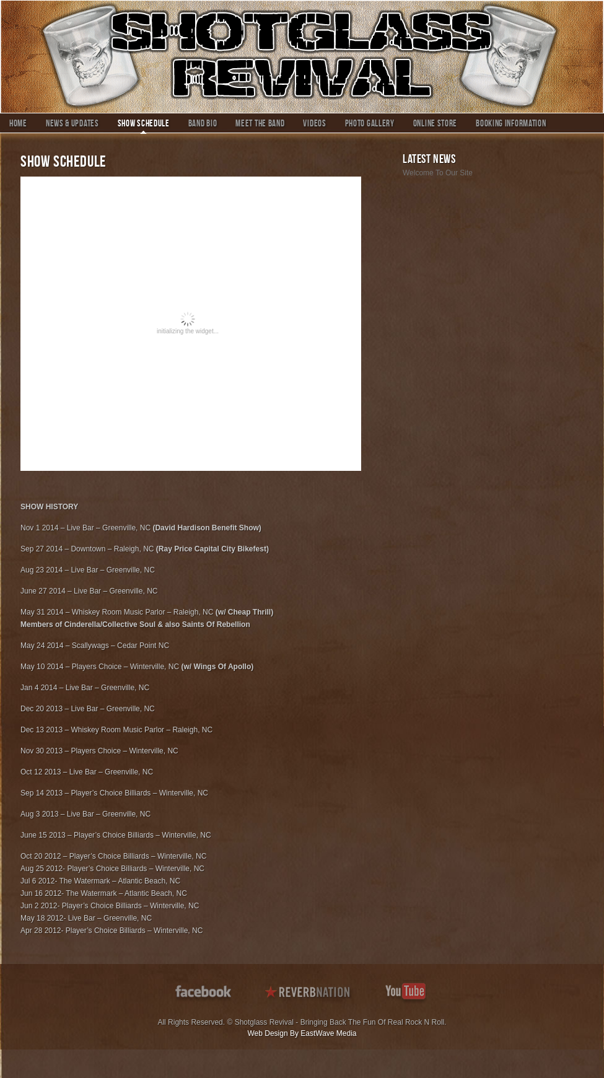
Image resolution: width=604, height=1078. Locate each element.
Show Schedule (144, 124)
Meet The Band (259, 124)
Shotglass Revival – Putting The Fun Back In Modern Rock (302, 56)
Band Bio (202, 124)
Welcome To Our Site (438, 173)
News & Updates (72, 124)
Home (18, 124)
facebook (204, 990)
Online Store (435, 124)
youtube (407, 990)
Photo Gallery (370, 124)
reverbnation (309, 990)
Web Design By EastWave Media (301, 1033)
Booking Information (511, 124)
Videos (314, 124)
